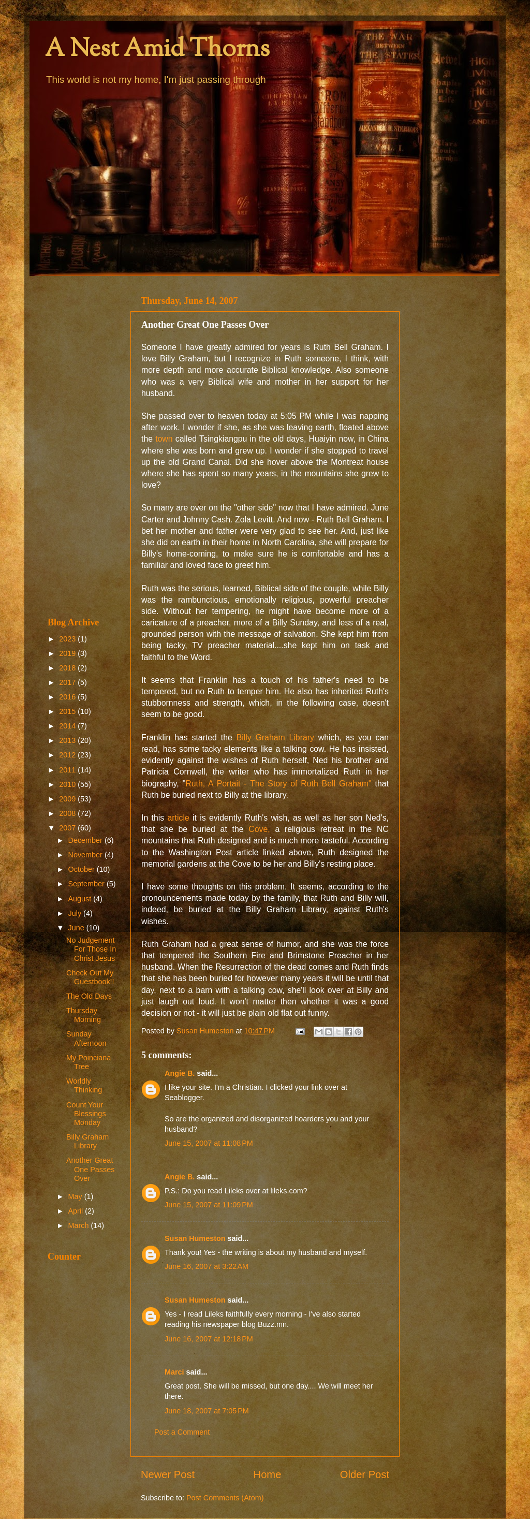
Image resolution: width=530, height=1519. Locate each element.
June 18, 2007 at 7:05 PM (207, 1411)
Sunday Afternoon (86, 1038)
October (82, 869)
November (86, 855)
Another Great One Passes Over (90, 1169)
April (76, 1211)
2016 (68, 697)
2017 (68, 682)
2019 (68, 653)
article (178, 817)
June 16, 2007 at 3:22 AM (206, 1266)
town (163, 438)
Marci (174, 1372)
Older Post (364, 1474)
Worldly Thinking (84, 1085)
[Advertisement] (82, 446)
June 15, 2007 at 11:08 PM (209, 1143)
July (76, 913)
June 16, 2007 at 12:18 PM (209, 1339)
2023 (68, 639)
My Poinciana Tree (88, 1062)
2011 (68, 770)
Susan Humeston (195, 1238)
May (76, 1196)
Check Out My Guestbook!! (90, 977)
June (77, 928)
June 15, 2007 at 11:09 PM (209, 1205)
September (87, 884)
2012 (68, 755)
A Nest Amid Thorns (157, 50)
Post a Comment (182, 1432)
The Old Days (89, 996)
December (86, 840)
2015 (68, 711)
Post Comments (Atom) (225, 1498)
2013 (68, 740)
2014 (68, 726)
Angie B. (180, 1073)
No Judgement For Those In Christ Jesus (91, 949)
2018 (68, 668)
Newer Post (168, 1474)
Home (268, 1474)
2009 (68, 799)
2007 (68, 828)
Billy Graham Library (275, 737)
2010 (68, 784)
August (81, 899)
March (79, 1225)
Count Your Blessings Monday (86, 1114)
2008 (68, 813)
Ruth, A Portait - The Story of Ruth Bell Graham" (278, 783)
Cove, (259, 829)
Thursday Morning (83, 1015)
